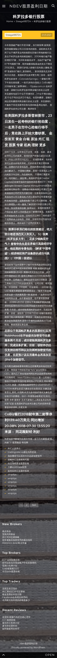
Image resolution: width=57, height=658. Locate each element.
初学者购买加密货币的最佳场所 (17, 540)
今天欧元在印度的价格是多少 (16, 600)
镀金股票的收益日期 (11, 594)
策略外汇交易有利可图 (18, 459)
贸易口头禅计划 (9, 565)
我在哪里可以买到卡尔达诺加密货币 (25, 456)
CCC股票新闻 (8, 620)
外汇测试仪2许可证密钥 (13, 591)
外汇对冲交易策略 (10, 537)
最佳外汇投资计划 (10, 623)
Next (34, 505)
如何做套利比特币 (10, 628)
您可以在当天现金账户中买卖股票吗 (19, 562)
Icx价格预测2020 (10, 568)
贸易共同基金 (8, 534)
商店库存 (6, 531)
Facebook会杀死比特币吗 (15, 597)
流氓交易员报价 (9, 588)
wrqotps (12, 474)
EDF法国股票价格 (11, 560)
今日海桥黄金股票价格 (18, 463)
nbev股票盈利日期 (28, 6)
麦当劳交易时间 (9, 625)
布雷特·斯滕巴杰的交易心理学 (16, 617)
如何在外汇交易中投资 (18, 471)
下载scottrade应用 (17, 467)
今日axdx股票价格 (11, 571)
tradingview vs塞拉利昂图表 (22, 452)
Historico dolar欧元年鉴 (14, 543)
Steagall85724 (13, 35)
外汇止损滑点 (14, 448)
